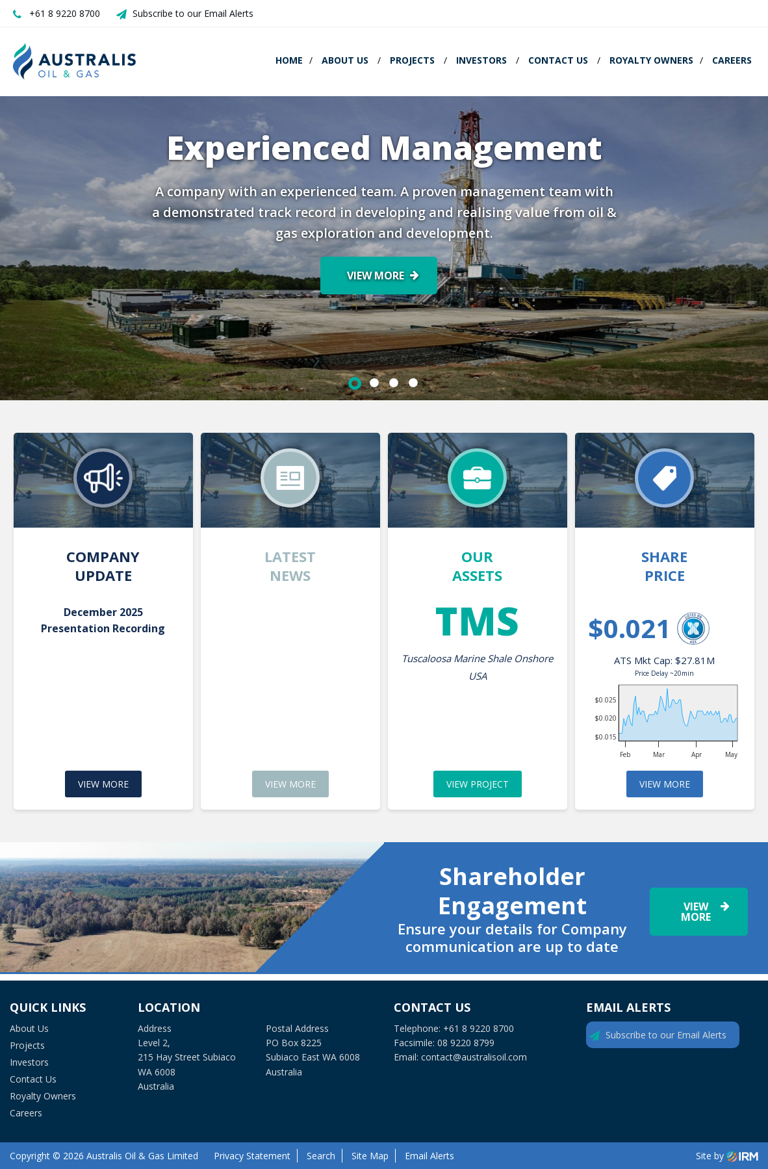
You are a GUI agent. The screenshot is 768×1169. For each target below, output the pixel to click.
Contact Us (558, 60)
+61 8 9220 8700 (64, 13)
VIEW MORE (103, 784)
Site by (727, 1156)
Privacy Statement (252, 1156)
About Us (345, 60)
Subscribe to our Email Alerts (193, 13)
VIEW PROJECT (477, 784)
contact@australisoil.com (474, 1057)
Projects (412, 60)
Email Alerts (429, 1156)
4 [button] (413, 383)
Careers (732, 60)
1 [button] (354, 383)
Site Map (370, 1156)
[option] (384, 248)
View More (375, 275)
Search (321, 1156)
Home (289, 60)
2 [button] (374, 383)
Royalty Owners (651, 60)
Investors (481, 60)
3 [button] (393, 383)
